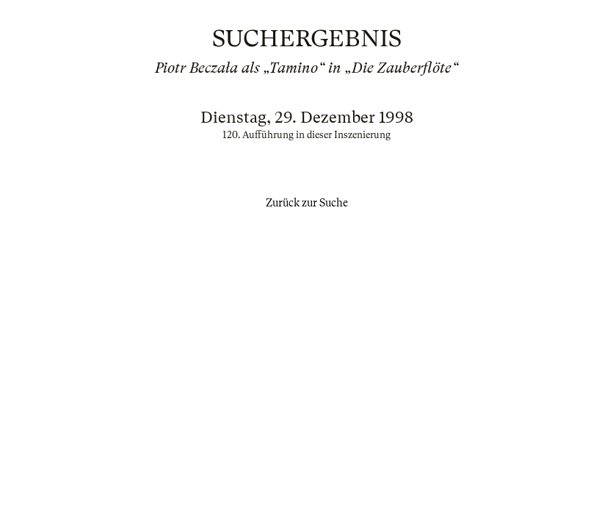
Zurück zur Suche (307, 203)
